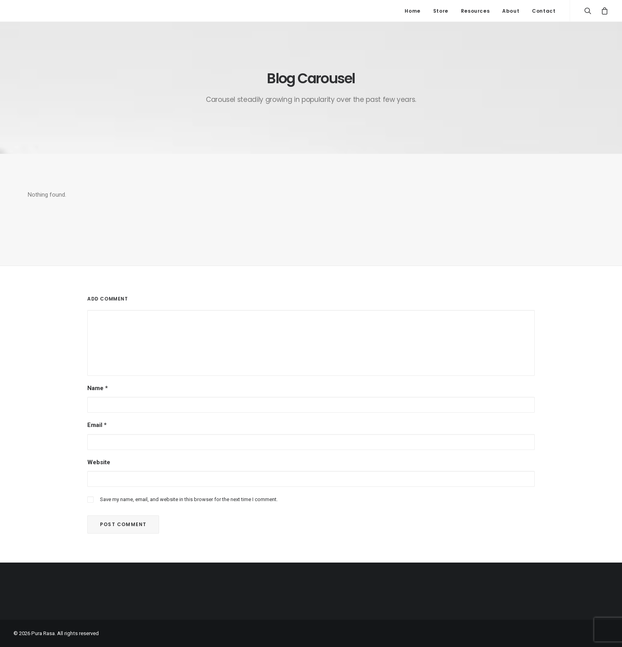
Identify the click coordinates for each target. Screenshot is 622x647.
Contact (543, 11)
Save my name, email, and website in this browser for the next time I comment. (189, 499)
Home (412, 11)
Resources (475, 11)
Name (97, 388)
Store (440, 11)
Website (98, 462)
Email (97, 425)
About (510, 11)
